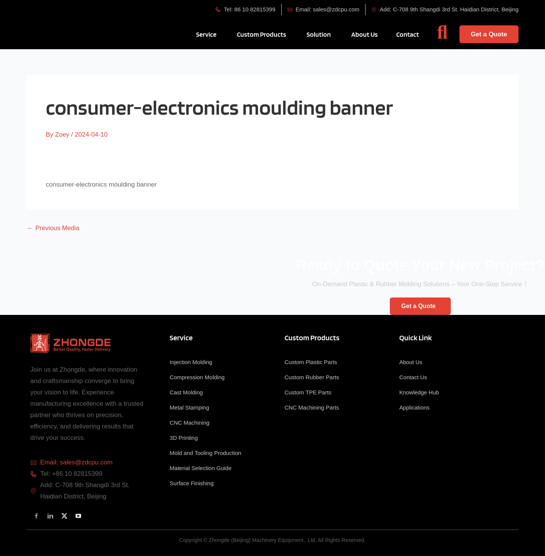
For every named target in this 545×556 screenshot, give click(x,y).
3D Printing (184, 438)
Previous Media (53, 228)
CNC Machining (189, 422)
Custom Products (312, 337)
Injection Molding (191, 362)
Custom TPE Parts (308, 392)
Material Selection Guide (200, 468)
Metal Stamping (189, 407)
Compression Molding (197, 377)
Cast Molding (186, 392)
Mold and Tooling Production (205, 453)
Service (181, 337)
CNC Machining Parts (312, 407)
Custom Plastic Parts (311, 362)
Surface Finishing (191, 483)
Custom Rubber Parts (312, 377)
